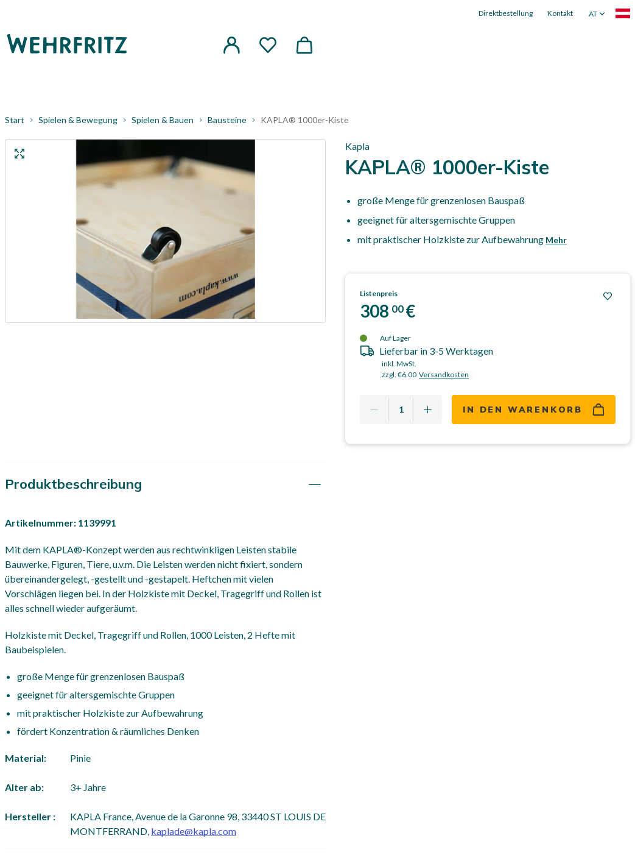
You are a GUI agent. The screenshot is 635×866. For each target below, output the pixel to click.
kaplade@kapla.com (193, 831)
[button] (231, 45)
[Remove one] (374, 409)
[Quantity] (401, 409)
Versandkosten (444, 374)
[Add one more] (427, 409)
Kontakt (560, 13)
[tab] (165, 484)
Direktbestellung (506, 13)
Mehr (556, 240)
